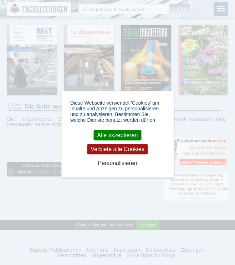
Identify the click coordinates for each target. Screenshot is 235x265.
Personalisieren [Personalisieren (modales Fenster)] (117, 163)
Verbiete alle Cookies (117, 149)
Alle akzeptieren (117, 135)
